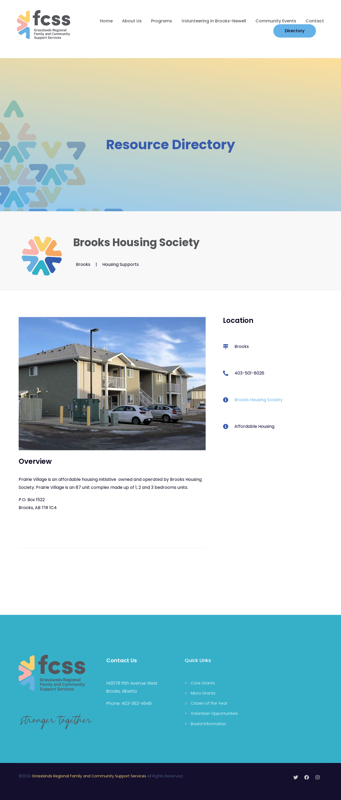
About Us (132, 21)
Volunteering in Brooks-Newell (213, 21)
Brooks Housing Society (258, 400)
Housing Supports (120, 264)
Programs (161, 21)
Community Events (275, 21)
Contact (315, 21)
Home (106, 21)
